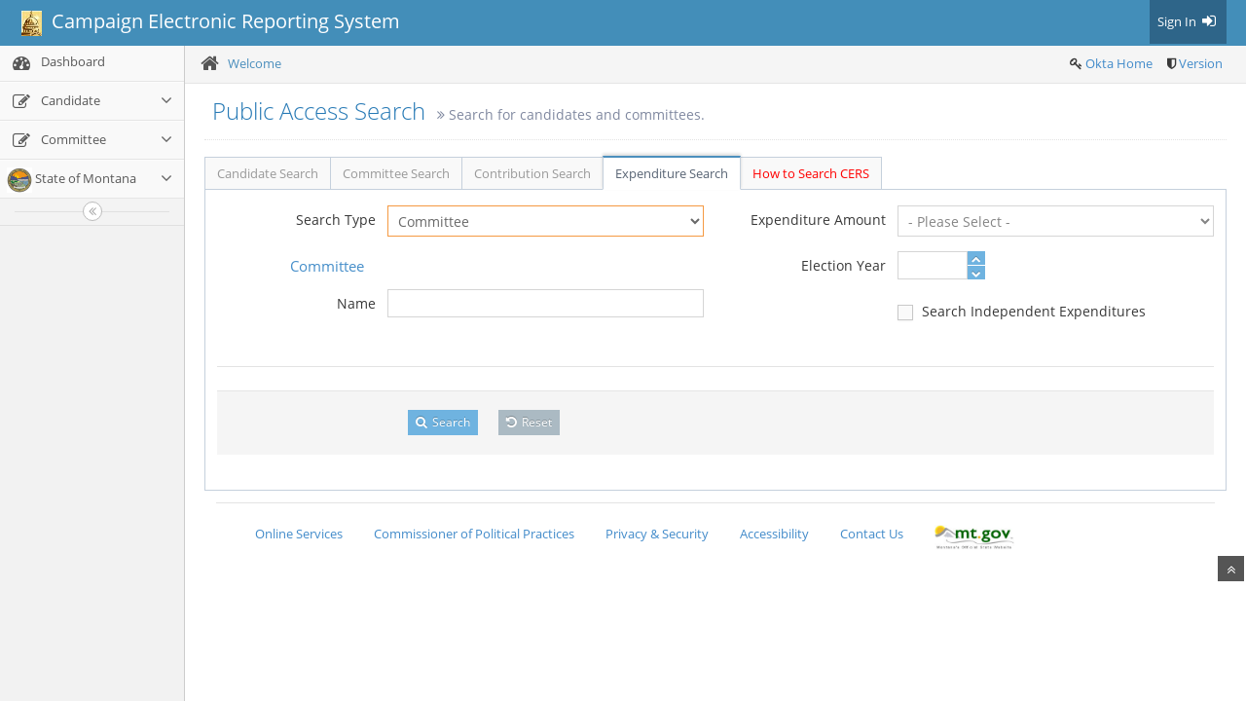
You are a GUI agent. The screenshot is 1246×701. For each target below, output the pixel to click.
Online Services (299, 533)
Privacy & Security (657, 533)
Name (356, 303)
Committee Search (396, 173)
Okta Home (1119, 63)
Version (1201, 63)
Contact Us (871, 533)
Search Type (336, 219)
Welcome (254, 63)
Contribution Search (532, 173)
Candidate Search (267, 173)
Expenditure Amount (818, 219)
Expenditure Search (671, 173)
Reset (529, 422)
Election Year (843, 265)
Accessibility (774, 533)
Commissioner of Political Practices (474, 533)
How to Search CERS (810, 173)
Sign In (1188, 21)
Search (443, 422)
